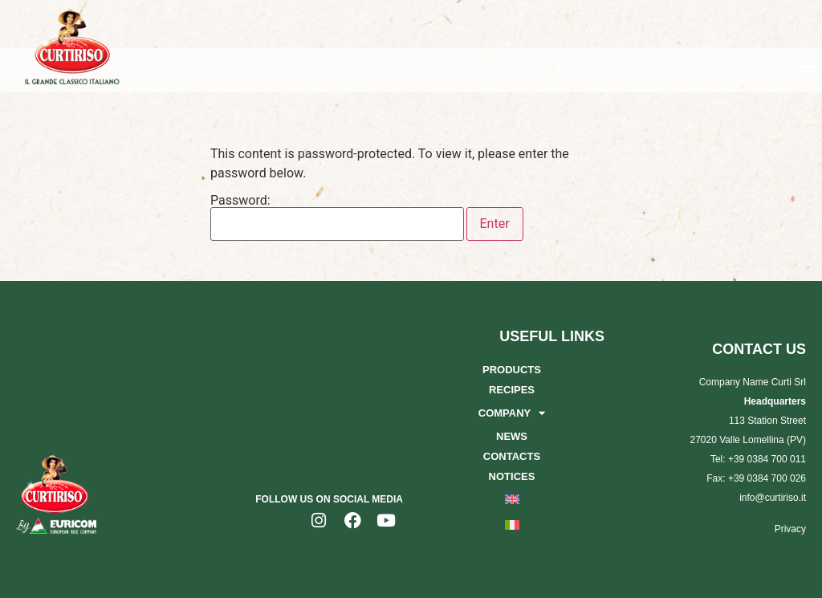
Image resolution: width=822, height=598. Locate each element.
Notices (512, 476)
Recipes (512, 390)
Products (511, 370)
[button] (809, 65)
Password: (337, 217)
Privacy (790, 529)
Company (511, 413)
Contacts (511, 456)
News (511, 436)
